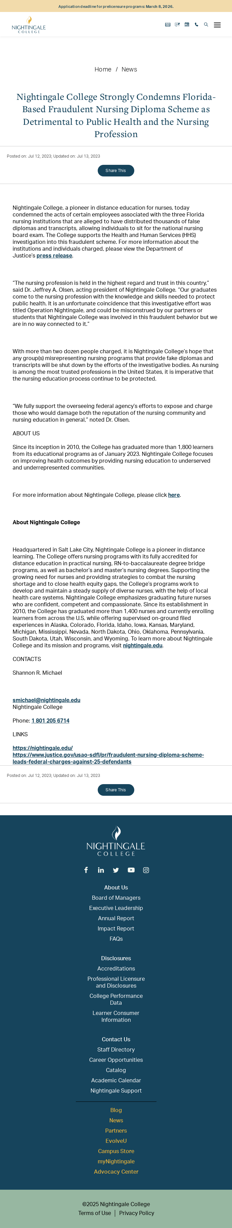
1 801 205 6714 (50, 721)
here (174, 495)
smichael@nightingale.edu (46, 700)
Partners (116, 1131)
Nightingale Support (116, 1091)
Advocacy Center (116, 1172)
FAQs (116, 939)
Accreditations (116, 969)
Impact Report (116, 929)
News (129, 70)
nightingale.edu (142, 645)
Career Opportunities (116, 1060)
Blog (116, 1110)
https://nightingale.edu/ (43, 748)
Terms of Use (94, 1213)
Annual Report (116, 918)
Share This (116, 171)
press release (54, 256)
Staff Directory (116, 1050)
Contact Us (116, 1039)
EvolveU (116, 1141)
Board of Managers (116, 898)
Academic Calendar (116, 1080)
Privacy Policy (136, 1213)
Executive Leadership (116, 908)
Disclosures (116, 958)
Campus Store (116, 1151)
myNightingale (116, 1161)
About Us (116, 887)
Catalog (116, 1070)
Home (103, 70)
